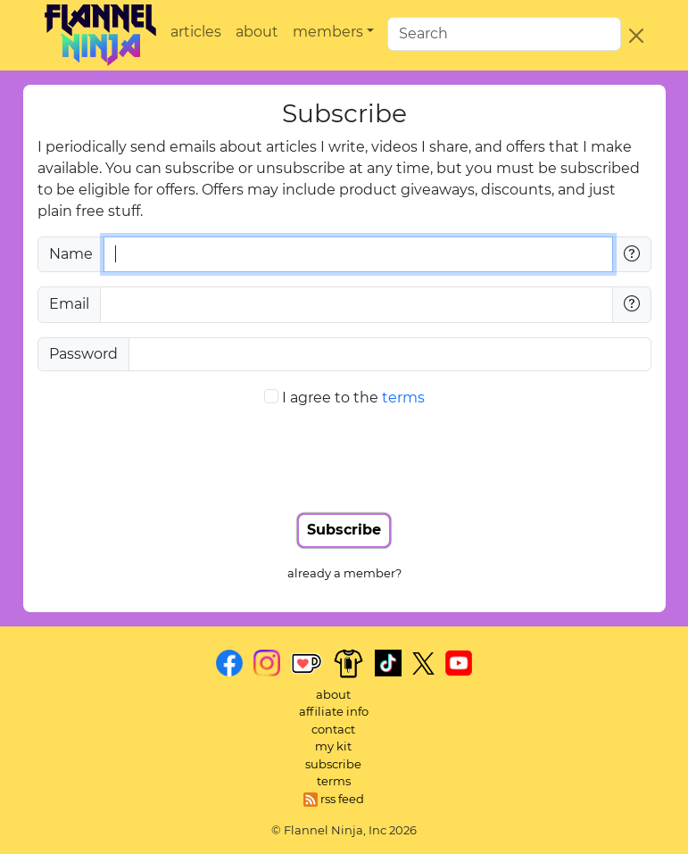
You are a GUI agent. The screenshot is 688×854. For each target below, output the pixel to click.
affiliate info (334, 711)
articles (195, 31)
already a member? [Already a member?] (344, 573)
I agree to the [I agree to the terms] (353, 397)
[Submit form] (344, 530)
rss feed (333, 799)
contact (333, 729)
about (257, 31)
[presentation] (344, 458)
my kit (333, 746)
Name (71, 253)
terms (403, 397)
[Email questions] (631, 304)
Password (83, 353)
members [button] (328, 31)
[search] (504, 34)
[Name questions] (631, 254)
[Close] (636, 35)
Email (69, 303)
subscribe (333, 764)
